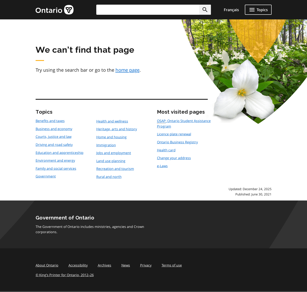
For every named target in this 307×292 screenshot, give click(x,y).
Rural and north (109, 176)
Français (231, 9)
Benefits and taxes (50, 120)
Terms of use (172, 265)
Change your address (174, 158)
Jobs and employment (113, 153)
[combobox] (153, 10)
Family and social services (56, 168)
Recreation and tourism (115, 168)
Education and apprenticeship (59, 152)
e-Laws (162, 166)
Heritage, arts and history (116, 129)
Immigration (106, 145)
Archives (104, 265)
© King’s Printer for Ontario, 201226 (65, 274)
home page (127, 70)
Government (46, 176)
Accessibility (78, 265)
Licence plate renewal (174, 134)
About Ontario (47, 265)
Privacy (145, 265)
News (125, 265)
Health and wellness (112, 121)
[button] (205, 10)
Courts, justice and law (53, 136)
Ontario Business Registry (177, 142)
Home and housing (111, 137)
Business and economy (54, 128)
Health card (166, 150)
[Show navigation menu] (258, 10)
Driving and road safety (54, 144)
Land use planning (110, 161)
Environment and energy (55, 160)
